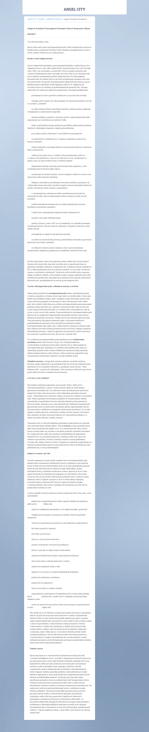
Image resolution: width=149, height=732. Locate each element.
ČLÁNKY (41, 19)
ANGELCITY (31, 19)
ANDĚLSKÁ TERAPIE (54, 19)
